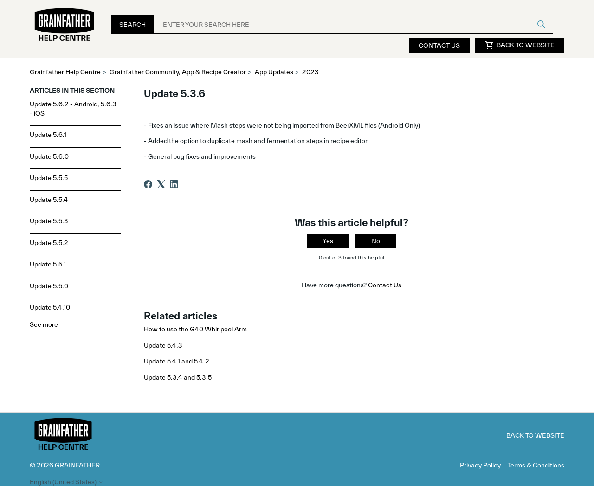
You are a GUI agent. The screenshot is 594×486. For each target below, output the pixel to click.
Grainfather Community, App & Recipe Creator (178, 72)
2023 (310, 72)
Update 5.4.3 (163, 345)
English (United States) (66, 482)
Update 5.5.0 (49, 286)
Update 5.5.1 (48, 264)
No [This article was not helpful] (375, 241)
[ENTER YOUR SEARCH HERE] (353, 24)
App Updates (274, 72)
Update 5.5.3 (49, 221)
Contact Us (439, 45)
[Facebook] (148, 184)
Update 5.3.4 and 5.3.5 (178, 377)
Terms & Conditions (536, 465)
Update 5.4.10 (50, 307)
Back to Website (520, 45)
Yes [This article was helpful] (328, 241)
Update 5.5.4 (49, 199)
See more (44, 324)
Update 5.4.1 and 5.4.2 (176, 361)
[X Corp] (161, 184)
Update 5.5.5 (49, 177)
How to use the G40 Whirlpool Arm (195, 329)
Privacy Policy (480, 465)
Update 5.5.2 (49, 242)
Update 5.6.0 (49, 156)
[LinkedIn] (174, 184)
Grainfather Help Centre (65, 72)
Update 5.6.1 (48, 134)
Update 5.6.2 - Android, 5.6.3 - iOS (73, 108)
